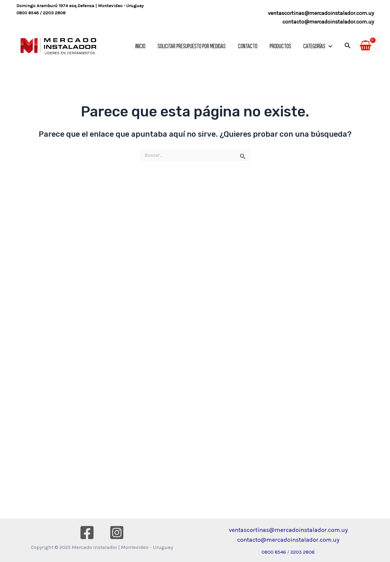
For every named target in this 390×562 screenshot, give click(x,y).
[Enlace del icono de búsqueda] (347, 46)
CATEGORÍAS (317, 46)
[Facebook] (87, 532)
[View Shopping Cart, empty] (365, 46)
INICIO (137, 46)
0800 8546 (27, 12)
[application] (328, 46)
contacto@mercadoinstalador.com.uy (328, 21)
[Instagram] (116, 532)
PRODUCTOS (279, 46)
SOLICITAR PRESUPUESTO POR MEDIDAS (189, 46)
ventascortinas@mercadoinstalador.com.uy (321, 13)
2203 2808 (54, 12)
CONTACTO (245, 46)
